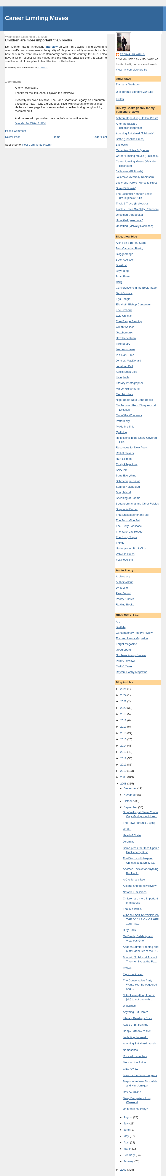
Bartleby (121, 627)
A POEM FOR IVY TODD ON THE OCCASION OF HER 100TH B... (141, 919)
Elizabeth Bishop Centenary (133, 304)
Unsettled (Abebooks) (129, 214)
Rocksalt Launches (135, 1056)
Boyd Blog (122, 270)
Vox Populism (124, 559)
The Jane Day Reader (129, 531)
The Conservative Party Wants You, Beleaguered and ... (140, 984)
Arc (118, 621)
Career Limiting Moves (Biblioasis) (137, 155)
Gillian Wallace (125, 327)
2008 (123, 783)
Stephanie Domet (126, 509)
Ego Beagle (123, 298)
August (128, 1117)
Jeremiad (128, 841)
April (127, 1142)
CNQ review (130, 1068)
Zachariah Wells (132, 54)
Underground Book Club (131, 548)
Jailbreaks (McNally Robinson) (135, 177)
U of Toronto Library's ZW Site (134, 91)
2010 (123, 770)
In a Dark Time (125, 355)
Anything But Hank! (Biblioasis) (135, 133)
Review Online (132, 1092)
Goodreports (123, 649)
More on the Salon (134, 1062)
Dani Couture (124, 293)
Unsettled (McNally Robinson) (134, 226)
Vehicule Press (125, 554)
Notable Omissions (135, 892)
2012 (123, 758)
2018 (123, 720)
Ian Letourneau (125, 349)
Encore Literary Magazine (132, 638)
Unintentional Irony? (135, 1108)
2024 (123, 695)
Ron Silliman (124, 458)
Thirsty (120, 542)
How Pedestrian (126, 338)
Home (57, 136)
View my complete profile (131, 69)
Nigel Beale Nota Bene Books (134, 399)
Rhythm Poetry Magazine (131, 672)
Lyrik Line (122, 587)
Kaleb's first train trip (135, 1024)
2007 (123, 1169)
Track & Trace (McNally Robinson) (137, 209)
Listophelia (122, 377)
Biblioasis (122, 144)
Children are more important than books (38, 40)
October (129, 801)
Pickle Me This (125, 426)
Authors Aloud (124, 582)
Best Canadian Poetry (129, 248)
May (127, 1136)
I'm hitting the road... (135, 1037)
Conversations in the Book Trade (136, 287)
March (128, 1148)
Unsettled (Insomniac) (129, 220)
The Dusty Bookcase (129, 526)
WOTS (127, 829)
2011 (123, 764)
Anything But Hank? (135, 1012)
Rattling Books (125, 604)
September (131, 807)
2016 (123, 733)
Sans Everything (126, 475)
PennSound (123, 593)
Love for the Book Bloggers (140, 1075)
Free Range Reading (129, 321)
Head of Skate (132, 835)
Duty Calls (129, 930)
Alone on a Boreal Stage (131, 242)
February (130, 1155)
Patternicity (123, 421)
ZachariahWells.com (128, 84)
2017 (123, 726)
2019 (123, 714)
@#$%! (127, 967)
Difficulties (129, 1005)
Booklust (121, 265)
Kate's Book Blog (126, 371)
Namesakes (130, 1050)
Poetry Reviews (125, 660)
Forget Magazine (126, 644)
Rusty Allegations (126, 464)
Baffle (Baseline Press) (130, 139)
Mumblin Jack (124, 394)
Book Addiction (125, 259)
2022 (123, 701)
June (127, 1129)
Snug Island (123, 492)
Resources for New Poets (132, 447)
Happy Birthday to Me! (137, 1031)
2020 (123, 707)
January (129, 1161)
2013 (123, 751)
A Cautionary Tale (134, 879)
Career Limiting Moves (36, 18)
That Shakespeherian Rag (132, 514)
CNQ (119, 282)
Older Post (100, 136)
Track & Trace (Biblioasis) (132, 203)
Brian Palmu (123, 276)
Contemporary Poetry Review (134, 632)
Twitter (120, 99)
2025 (123, 688)
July (126, 1123)
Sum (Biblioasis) (126, 188)
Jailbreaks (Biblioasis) (129, 171)
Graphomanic (124, 332)
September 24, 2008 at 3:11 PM (30, 123)
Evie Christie (124, 315)
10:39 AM (43, 67)
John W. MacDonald (128, 360)
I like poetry (123, 343)
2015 (123, 739)
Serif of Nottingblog (128, 486)
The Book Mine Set (128, 520)
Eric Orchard (124, 310)
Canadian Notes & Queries (132, 150)
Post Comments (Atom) (36, 144)
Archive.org (123, 576)
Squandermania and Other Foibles (137, 503)
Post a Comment (15, 130)
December (130, 788)
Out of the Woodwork (129, 415)
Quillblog (121, 432)
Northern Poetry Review (131, 655)
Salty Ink (121, 470)
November (130, 794)
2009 (123, 777)
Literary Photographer (129, 383)
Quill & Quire (124, 666)
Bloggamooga (124, 254)
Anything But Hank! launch (139, 1043)
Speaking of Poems (128, 498)
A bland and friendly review (139, 885)
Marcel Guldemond (128, 388)
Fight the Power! (133, 974)
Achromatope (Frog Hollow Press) (137, 118)
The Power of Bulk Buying (139, 822)
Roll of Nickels (125, 453)
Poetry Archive (125, 599)
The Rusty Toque (126, 537)
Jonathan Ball (124, 366)
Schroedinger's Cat (128, 481)
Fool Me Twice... (133, 908)
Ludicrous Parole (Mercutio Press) (137, 182)
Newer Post (12, 136)
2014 (123, 745)
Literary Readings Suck (137, 1018)
